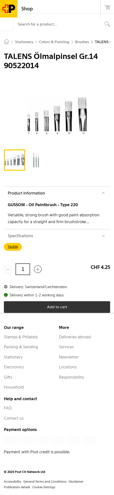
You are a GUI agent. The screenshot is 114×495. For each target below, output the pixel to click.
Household (14, 387)
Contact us (14, 418)
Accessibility (12, 481)
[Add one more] (38, 269)
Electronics (14, 367)
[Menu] (7, 24)
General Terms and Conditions (45, 481)
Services (66, 346)
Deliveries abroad (75, 336)
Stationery (13, 357)
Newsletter (69, 357)
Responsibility (71, 377)
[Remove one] (8, 269)
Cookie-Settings (43, 487)
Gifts (8, 377)
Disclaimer (76, 481)
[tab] (14, 160)
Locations (68, 367)
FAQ (8, 408)
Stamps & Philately (21, 336)
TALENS (13, 247)
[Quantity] (23, 269)
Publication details (17, 487)
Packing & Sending (21, 346)
